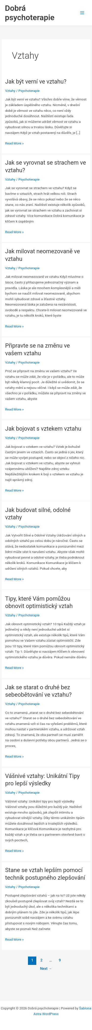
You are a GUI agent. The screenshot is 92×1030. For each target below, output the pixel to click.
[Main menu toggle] (82, 13)
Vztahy (10, 91)
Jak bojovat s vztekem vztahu (43, 428)
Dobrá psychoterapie (29, 12)
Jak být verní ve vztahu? (35, 81)
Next (46, 968)
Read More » (14, 143)
